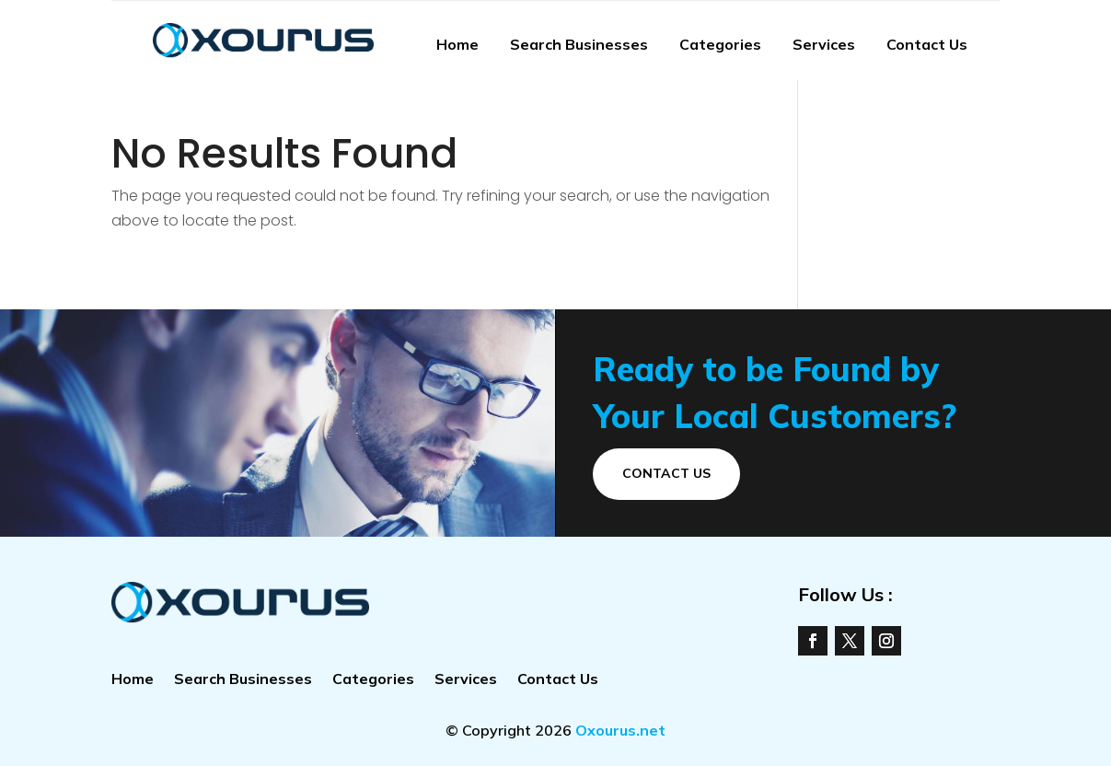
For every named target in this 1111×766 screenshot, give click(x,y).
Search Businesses (579, 44)
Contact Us (926, 44)
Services (824, 44)
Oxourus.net (620, 730)
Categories (720, 44)
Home (457, 44)
